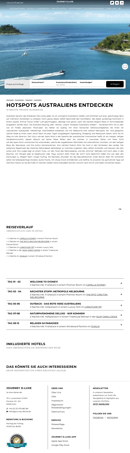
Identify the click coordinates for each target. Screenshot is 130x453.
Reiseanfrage (58, 424)
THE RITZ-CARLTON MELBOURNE (34, 241)
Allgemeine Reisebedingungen (61, 406)
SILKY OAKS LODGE (31, 250)
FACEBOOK (98, 417)
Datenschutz (58, 411)
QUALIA (23, 256)
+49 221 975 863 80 (14, 3)
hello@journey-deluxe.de (20, 411)
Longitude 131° (93, 307)
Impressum (57, 400)
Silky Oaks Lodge (106, 316)
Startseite (10, 100)
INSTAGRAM (112, 417)
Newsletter (57, 428)
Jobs (53, 396)
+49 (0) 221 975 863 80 (18, 408)
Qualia (95, 326)
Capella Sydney (96, 285)
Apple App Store (59, 441)
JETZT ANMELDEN (101, 404)
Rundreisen (19, 100)
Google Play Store (60, 445)
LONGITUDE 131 (27, 247)
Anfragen (115, 84)
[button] (65, 283)
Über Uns (56, 392)
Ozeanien (28, 100)
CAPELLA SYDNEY (28, 238)
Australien (38, 100)
